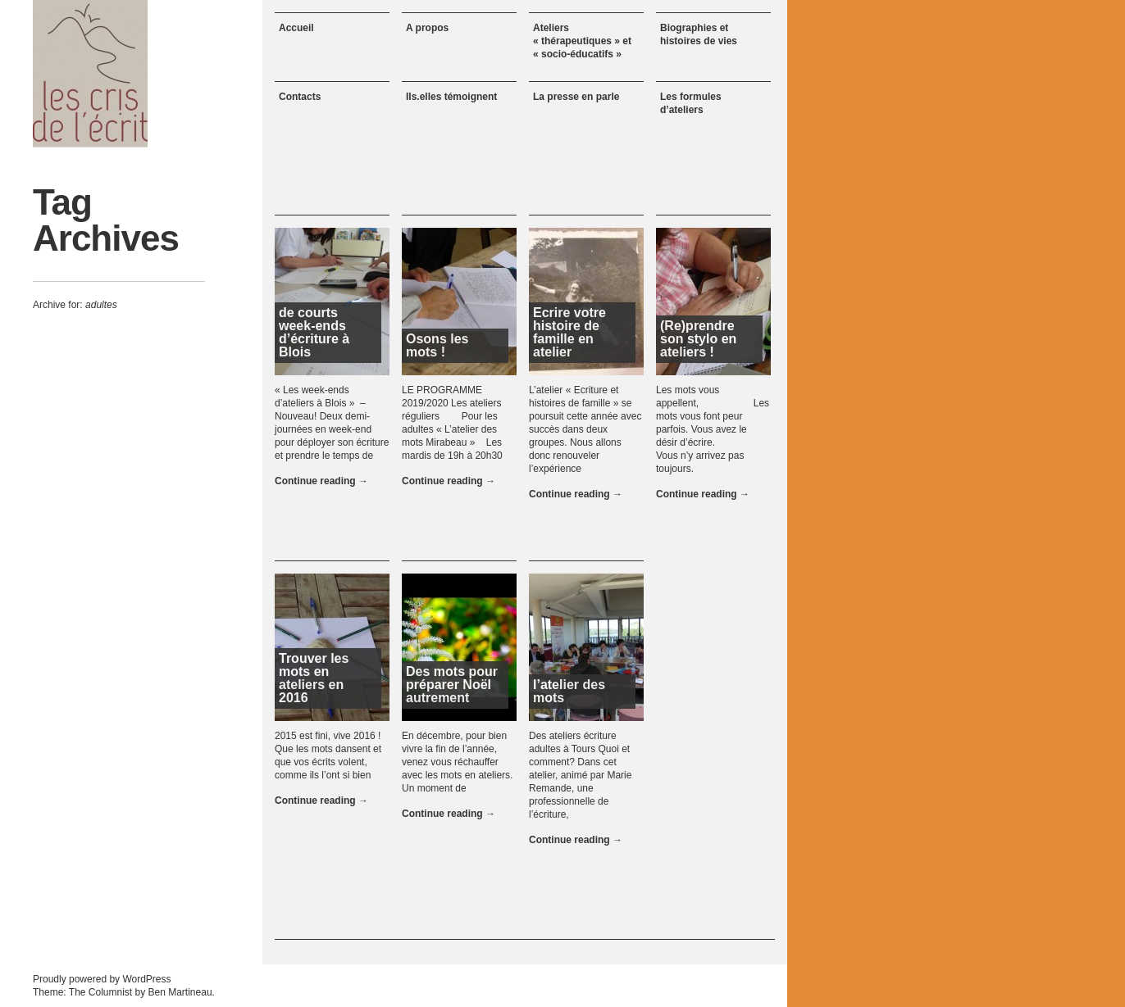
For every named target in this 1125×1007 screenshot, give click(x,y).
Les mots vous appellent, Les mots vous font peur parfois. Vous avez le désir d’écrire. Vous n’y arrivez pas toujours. (712, 429)
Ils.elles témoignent (451, 96)
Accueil (296, 28)
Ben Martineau (180, 992)
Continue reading (321, 481)
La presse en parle (576, 96)
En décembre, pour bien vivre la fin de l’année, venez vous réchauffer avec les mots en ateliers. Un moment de (457, 762)
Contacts (300, 96)
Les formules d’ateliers (691, 103)
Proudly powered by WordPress (102, 979)
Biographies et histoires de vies (698, 34)
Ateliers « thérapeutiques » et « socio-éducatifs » (582, 41)
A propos (427, 28)
